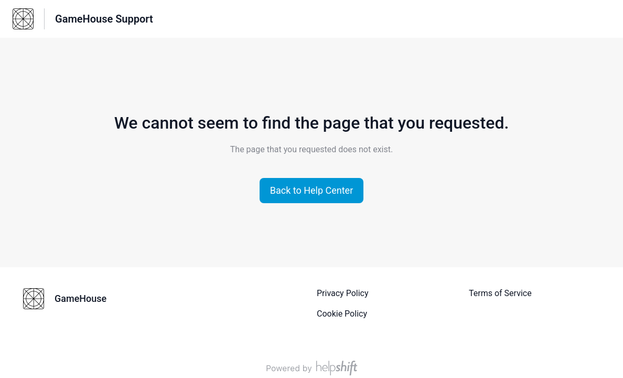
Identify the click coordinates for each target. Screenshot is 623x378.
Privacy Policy (343, 293)
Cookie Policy (342, 314)
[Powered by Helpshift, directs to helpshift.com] (311, 368)
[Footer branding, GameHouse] (70, 298)
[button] (312, 190)
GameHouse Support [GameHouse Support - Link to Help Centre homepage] (104, 19)
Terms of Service (500, 293)
